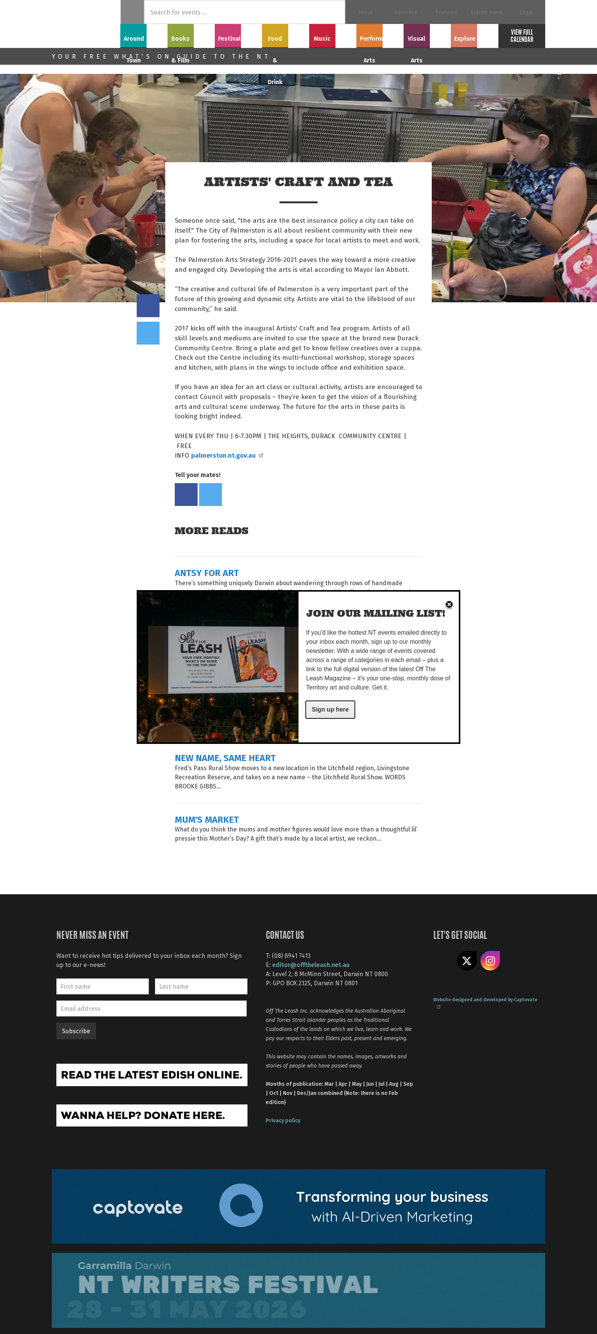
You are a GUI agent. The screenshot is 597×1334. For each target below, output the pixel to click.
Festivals (238, 34)
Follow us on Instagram (490, 961)
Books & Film (191, 34)
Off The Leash (86, 24)
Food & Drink (285, 34)
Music (333, 34)
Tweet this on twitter (148, 333)
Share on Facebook (148, 305)
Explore (474, 34)
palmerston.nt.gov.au (227, 455)
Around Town (144, 34)
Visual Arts (427, 34)
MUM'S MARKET (207, 819)
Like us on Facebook (443, 961)
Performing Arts (380, 34)
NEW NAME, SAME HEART (225, 757)
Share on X (467, 961)
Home (132, 12)
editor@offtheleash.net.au (311, 964)
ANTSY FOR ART (207, 572)
